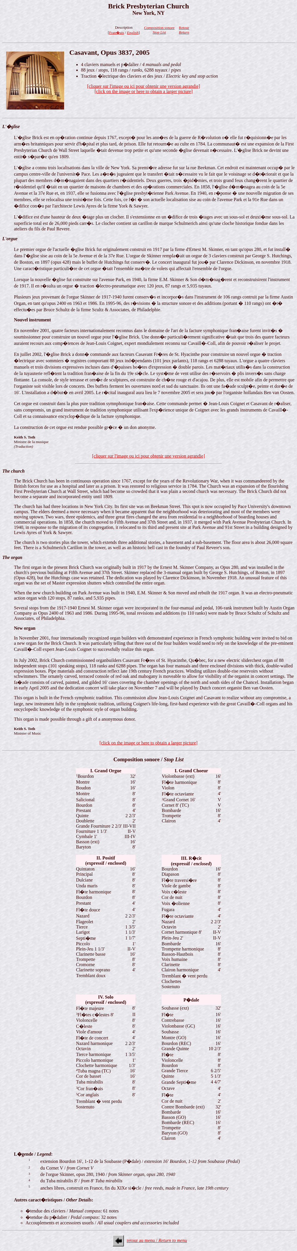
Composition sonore (159, 30)
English (133, 32)
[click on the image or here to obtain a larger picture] (148, 742)
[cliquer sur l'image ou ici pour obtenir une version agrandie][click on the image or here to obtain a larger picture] (143, 89)
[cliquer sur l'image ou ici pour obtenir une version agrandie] (148, 456)
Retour (184, 30)
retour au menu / (157, 1240)
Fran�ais (116, 32)
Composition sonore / (148, 759)
